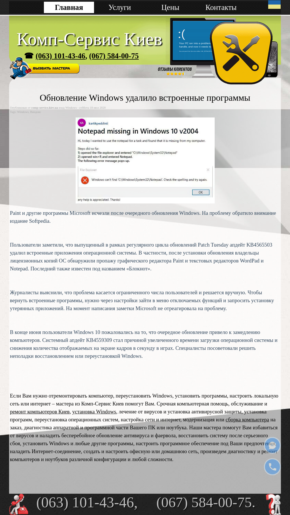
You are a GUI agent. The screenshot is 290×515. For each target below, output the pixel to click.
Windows (23, 111)
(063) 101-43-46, (87, 502)
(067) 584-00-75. (205, 502)
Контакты (220, 7)
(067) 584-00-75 (113, 56)
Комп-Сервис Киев (89, 39)
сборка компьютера (247, 419)
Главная (69, 7)
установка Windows (94, 412)
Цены (170, 7)
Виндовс (35, 111)
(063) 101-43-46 (60, 56)
